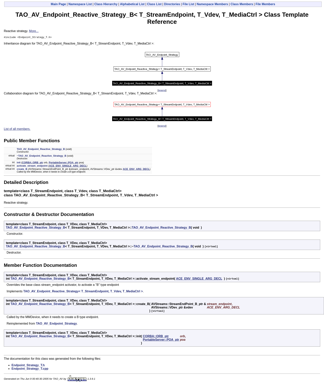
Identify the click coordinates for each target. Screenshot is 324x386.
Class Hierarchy (106, 4)
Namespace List (80, 4)
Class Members (241, 4)
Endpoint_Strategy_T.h (28, 365)
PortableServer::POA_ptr (63, 163)
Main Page (58, 4)
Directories (172, 4)
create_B (22, 169)
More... (34, 31)
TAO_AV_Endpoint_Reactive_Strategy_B (41, 149)
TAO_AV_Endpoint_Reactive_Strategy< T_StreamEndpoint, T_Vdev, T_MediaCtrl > (83, 291)
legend (162, 90)
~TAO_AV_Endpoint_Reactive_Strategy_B (41, 156)
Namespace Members (212, 4)
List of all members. (17, 129)
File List (188, 4)
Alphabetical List (132, 4)
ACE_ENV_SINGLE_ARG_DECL (68, 166)
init (19, 163)
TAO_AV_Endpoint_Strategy (56, 324)
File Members (265, 4)
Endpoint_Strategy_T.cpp (30, 369)
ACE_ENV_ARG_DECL (136, 169)
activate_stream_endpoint (32, 166)
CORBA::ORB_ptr (32, 163)
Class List (154, 4)
